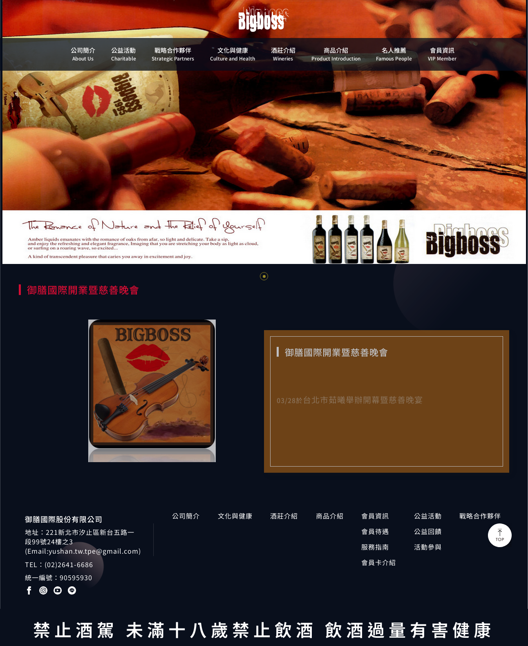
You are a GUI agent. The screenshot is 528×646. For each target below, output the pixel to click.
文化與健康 (235, 516)
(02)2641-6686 (69, 564)
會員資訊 (375, 516)
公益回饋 (428, 531)
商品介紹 (330, 516)
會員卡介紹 (378, 562)
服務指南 (375, 547)
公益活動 (428, 516)
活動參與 (428, 547)
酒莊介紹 (284, 516)
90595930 (76, 577)
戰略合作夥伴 (480, 516)
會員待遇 (375, 531)
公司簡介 (186, 516)
